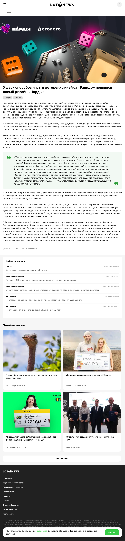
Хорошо (112, 532)
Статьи (6, 500)
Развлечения (8, 492)
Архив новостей (10, 509)
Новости (18, 98)
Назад (7, 12)
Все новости (62, 458)
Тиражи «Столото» (11, 505)
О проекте (7, 478)
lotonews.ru (11, 520)
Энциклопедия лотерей (13, 487)
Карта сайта (8, 514)
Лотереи (7, 98)
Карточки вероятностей (13, 483)
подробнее (42, 531)
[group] (32, 360)
